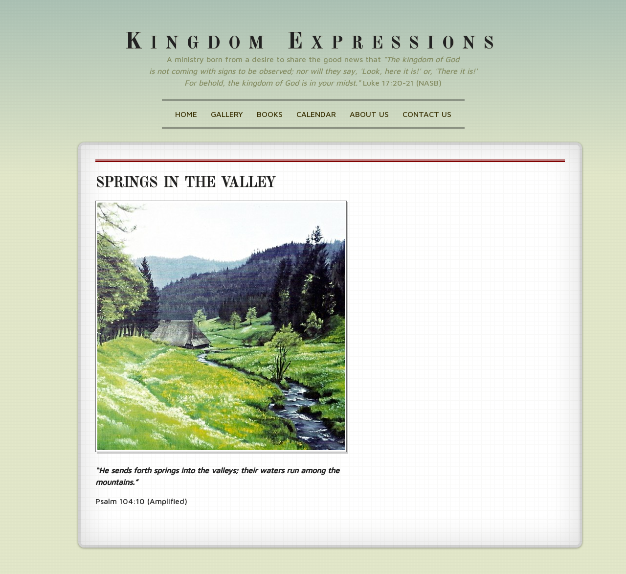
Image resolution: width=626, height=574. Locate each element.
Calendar (316, 114)
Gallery (227, 114)
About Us (369, 114)
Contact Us (426, 114)
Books (270, 114)
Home (186, 114)
